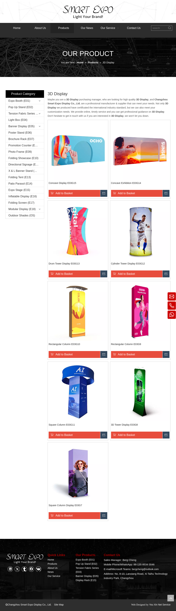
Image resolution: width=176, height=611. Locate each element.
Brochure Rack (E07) (21, 139)
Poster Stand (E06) (20, 132)
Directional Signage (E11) (24, 164)
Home (51, 559)
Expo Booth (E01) (19, 100)
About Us (53, 568)
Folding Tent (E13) (19, 177)
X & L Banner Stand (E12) (24, 170)
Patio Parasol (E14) (20, 183)
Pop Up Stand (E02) (20, 107)
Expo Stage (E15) (19, 190)
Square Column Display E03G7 (65, 505)
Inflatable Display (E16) (22, 196)
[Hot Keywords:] (169, 28)
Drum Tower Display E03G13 (64, 263)
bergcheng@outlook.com (145, 569)
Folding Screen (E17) (21, 202)
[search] (159, 28)
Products (52, 563)
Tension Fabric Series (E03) (25, 113)
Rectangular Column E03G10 (64, 344)
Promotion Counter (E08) (23, 145)
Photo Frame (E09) (20, 151)
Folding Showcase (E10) (23, 158)
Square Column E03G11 (62, 424)
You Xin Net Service (159, 604)
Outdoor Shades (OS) (21, 215)
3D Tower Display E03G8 (124, 424)
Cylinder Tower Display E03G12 (128, 263)
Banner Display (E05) (21, 126)
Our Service (54, 576)
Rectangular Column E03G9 (126, 344)
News (51, 572)
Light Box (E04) (17, 119)
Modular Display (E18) (22, 209)
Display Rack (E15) (86, 580)
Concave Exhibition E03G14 (126, 183)
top (170, 598)
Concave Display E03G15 (62, 183)
